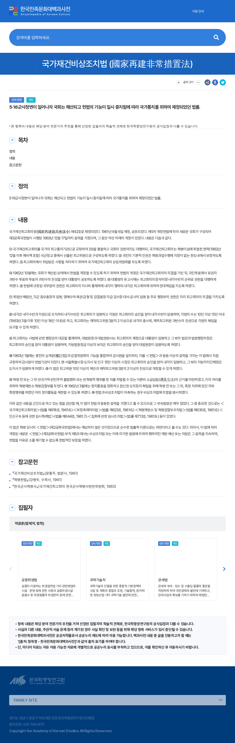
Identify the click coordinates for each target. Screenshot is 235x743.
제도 (31, 100)
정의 (12, 151)
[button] (224, 569)
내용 (12, 158)
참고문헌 (15, 165)
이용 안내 (198, 11)
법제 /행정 (16, 100)
